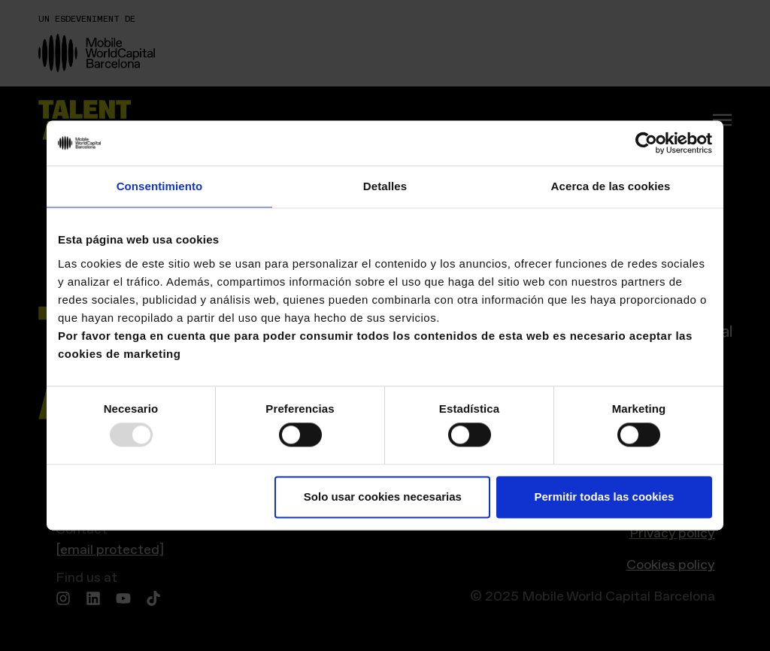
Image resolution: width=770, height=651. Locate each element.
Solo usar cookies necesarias (383, 496)
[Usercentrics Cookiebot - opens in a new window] (646, 143)
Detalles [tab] (385, 186)
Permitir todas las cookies (604, 496)
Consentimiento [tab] (160, 186)
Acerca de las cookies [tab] (611, 186)
